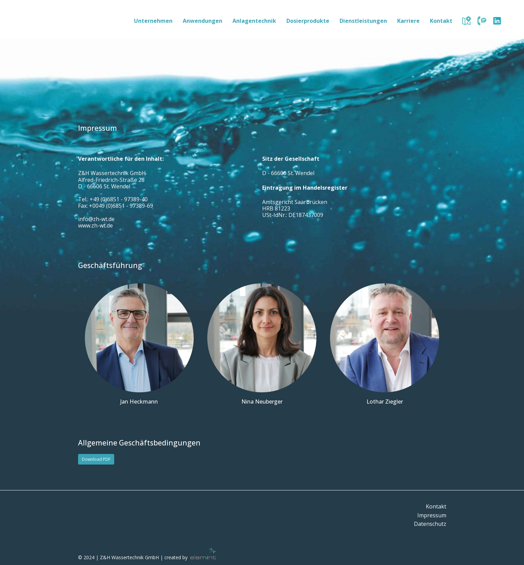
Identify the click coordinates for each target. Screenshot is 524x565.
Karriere (408, 21)
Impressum (431, 515)
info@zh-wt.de (96, 219)
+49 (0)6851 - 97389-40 (119, 199)
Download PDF (96, 459)
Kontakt (441, 21)
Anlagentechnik (254, 21)
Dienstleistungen (363, 21)
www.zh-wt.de (95, 225)
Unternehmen (153, 21)
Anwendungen (202, 21)
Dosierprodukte (307, 21)
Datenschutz (430, 524)
